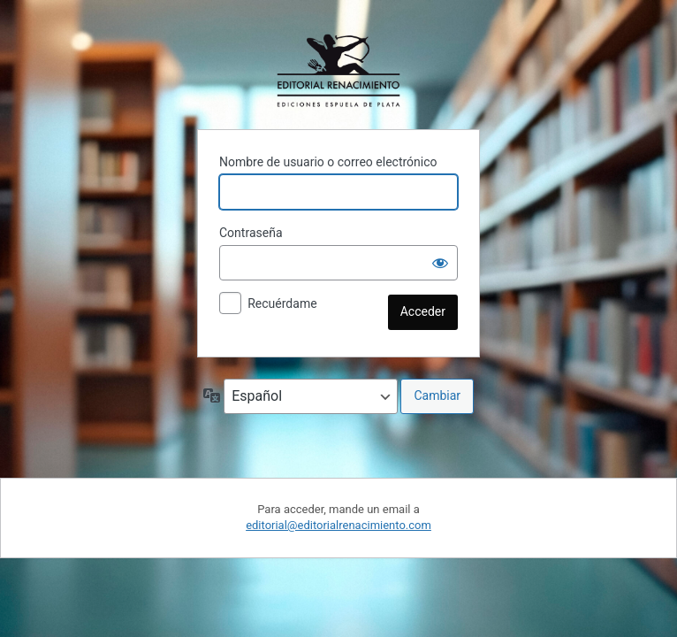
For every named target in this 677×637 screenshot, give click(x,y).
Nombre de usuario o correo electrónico (328, 162)
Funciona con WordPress (338, 71)
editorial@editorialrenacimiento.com (338, 525)
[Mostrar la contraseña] (440, 262)
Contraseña (251, 233)
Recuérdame (281, 303)
